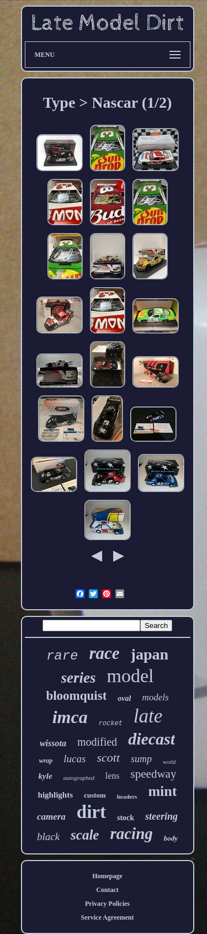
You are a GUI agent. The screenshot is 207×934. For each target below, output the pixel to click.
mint (162, 791)
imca (70, 717)
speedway (154, 773)
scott (108, 757)
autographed (78, 777)
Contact (107, 890)
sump (141, 758)
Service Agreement (107, 917)
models (155, 697)
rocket (111, 723)
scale (85, 834)
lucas (74, 758)
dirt (91, 812)
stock (125, 818)
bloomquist (76, 696)
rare (62, 655)
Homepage (107, 876)
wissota (53, 743)
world (169, 762)
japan (149, 654)
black (48, 836)
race (104, 653)
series (78, 677)
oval (124, 698)
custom (95, 795)
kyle (45, 776)
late (148, 716)
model (130, 676)
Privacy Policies (107, 903)
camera (51, 816)
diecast (151, 739)
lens (112, 775)
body (171, 838)
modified (97, 742)
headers (127, 796)
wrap (46, 760)
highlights (55, 794)
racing (131, 833)
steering (161, 816)
